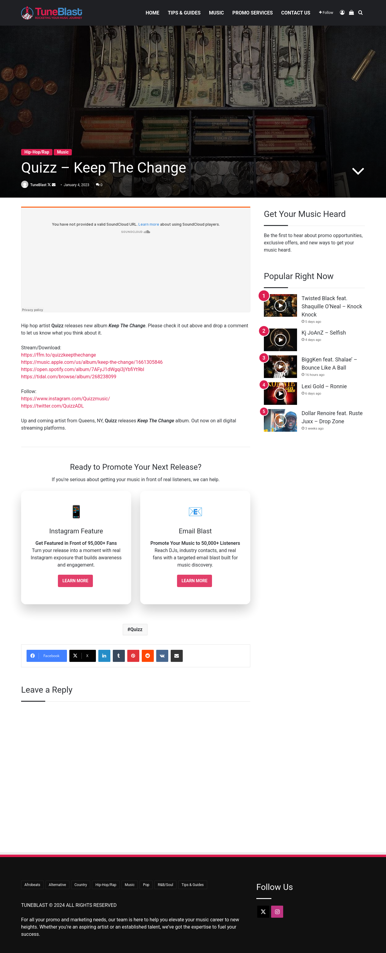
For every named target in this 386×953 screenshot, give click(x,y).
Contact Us (295, 13)
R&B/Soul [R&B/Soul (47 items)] (165, 885)
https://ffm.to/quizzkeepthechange (58, 355)
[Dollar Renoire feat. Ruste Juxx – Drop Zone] (280, 420)
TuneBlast (40, 185)
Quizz (136, 629)
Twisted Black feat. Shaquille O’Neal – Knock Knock (332, 306)
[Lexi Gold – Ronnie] (280, 393)
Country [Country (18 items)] (80, 885)
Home (152, 13)
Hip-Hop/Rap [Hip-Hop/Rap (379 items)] (105, 885)
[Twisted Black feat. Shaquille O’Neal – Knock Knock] (280, 305)
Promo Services (253, 13)
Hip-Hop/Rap (36, 151)
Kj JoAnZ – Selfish (324, 332)
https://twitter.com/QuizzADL (52, 406)
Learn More (75, 580)
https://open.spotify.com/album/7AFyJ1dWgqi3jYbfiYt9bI (82, 369)
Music (216, 13)
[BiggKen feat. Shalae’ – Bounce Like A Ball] (280, 366)
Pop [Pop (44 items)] (146, 885)
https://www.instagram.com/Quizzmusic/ (65, 399)
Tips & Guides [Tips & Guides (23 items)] (193, 885)
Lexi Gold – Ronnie (324, 386)
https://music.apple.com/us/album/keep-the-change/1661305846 (92, 362)
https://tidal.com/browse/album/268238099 (68, 377)
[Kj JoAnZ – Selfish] (280, 340)
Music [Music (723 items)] (129, 885)
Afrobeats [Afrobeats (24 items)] (32, 885)
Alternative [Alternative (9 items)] (57, 885)
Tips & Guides (184, 13)
